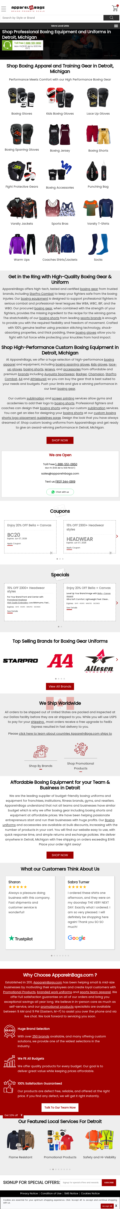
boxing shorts (49, 318)
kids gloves (99, 364)
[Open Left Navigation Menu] (3, 9)
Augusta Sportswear (59, 374)
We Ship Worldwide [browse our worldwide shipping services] (60, 703)
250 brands (40, 1036)
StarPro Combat (42, 294)
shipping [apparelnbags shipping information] (38, 722)
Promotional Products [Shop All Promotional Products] (19, 992)
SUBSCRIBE (109, 1182)
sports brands (90, 318)
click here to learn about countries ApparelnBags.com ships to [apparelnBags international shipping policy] (65, 734)
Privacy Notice (29, 1193)
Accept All (107, 1206)
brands (23, 374)
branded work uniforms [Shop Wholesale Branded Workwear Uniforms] (54, 992)
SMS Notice (71, 1193)
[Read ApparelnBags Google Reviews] (90, 904)
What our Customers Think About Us (60, 869)
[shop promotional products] (80, 757)
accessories (72, 369)
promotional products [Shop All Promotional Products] (57, 1007)
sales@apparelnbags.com (60, 473)
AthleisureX (38, 379)
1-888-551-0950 (32, 43)
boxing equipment (34, 299)
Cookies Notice (90, 1193)
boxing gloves (86, 333)
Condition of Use (51, 1193)
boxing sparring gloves (73, 364)
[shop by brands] (40, 756)
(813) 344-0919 (65, 481)
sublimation (35, 398)
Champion (96, 374)
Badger (81, 374)
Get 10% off (11, 1115)
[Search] (111, 18)
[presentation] (116, 664)
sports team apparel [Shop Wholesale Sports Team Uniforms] (95, 992)
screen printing (63, 398)
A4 (20, 379)
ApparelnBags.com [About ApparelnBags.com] (47, 982)
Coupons (60, 511)
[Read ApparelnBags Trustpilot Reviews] (30, 897)
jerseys (50, 369)
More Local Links (60, 25)
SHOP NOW (60, 440)
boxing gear (89, 289)
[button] (55, 678)
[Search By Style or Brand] (52, 18)
